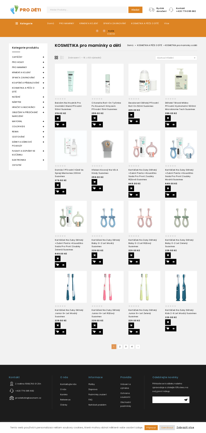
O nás (63, 389)
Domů (50, 23)
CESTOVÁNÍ (18, 136)
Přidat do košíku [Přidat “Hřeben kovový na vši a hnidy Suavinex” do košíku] (94, 182)
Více (166, 23)
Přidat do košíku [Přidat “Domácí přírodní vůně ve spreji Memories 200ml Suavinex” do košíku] (58, 185)
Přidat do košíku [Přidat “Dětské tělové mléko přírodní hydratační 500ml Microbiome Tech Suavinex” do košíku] (168, 118)
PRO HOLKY (18, 62)
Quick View (63, 124)
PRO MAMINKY (66, 23)
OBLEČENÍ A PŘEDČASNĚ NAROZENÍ (25, 114)
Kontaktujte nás (68, 384)
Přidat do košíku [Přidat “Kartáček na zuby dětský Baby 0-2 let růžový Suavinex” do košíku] (131, 255)
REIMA (15, 131)
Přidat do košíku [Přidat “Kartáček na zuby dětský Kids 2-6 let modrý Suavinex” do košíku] (168, 322)
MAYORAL (17, 121)
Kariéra (64, 394)
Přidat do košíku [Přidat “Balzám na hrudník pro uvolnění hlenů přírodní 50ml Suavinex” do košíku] (58, 118)
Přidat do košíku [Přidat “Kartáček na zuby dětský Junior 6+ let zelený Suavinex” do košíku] (131, 325)
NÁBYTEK (16, 102)
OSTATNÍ (16, 165)
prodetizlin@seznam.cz (28, 397)
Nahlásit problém (97, 404)
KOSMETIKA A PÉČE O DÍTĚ (145, 23)
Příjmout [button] (151, 427)
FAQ (90, 399)
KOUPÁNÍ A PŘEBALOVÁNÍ (25, 82)
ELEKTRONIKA (19, 159)
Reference (65, 399)
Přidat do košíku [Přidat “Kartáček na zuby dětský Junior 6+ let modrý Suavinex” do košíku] (58, 325)
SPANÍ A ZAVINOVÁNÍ (114, 23)
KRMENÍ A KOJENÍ (89, 23)
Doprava (93, 389)
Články (63, 404)
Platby (92, 384)
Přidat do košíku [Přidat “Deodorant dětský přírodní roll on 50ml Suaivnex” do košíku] (131, 115)
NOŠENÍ (16, 96)
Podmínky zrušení (98, 394)
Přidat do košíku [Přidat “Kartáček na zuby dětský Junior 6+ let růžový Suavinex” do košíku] (94, 325)
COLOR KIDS (18, 126)
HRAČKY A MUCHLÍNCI (23, 107)
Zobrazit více (185, 427)
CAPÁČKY (17, 57)
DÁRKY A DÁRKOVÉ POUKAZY (22, 143)
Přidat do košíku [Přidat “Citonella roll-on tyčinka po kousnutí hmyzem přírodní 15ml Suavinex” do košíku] (94, 118)
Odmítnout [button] (167, 427)
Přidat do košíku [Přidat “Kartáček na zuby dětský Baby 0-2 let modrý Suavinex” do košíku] (94, 255)
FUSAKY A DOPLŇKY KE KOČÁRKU (23, 152)
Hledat (135, 9)
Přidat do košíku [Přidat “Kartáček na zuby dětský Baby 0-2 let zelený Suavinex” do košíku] (168, 255)
